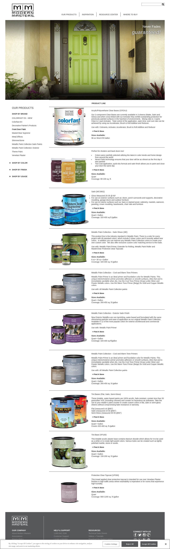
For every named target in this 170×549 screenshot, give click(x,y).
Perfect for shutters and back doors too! (107, 151)
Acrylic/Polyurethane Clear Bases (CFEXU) (109, 110)
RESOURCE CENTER (108, 14)
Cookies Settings (111, 544)
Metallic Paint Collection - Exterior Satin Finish (110, 313)
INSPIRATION (88, 14)
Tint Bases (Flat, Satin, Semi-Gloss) (106, 394)
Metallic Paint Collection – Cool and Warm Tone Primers (114, 273)
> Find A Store (98, 131)
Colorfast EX (17, 122)
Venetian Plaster (19, 155)
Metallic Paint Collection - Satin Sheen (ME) (109, 232)
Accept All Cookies (149, 544)
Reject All (129, 544)
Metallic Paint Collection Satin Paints (27, 144)
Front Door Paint (19, 129)
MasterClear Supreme (21, 133)
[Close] (166, 544)
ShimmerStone (18, 140)
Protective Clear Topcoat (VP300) (105, 475)
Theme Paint (17, 152)
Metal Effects (17, 137)
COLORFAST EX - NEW (22, 118)
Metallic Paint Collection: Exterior (25, 148)
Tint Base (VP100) (99, 435)
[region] (85, 544)
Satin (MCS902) (98, 192)
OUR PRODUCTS (69, 14)
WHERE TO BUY (130, 14)
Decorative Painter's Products (24, 125)
